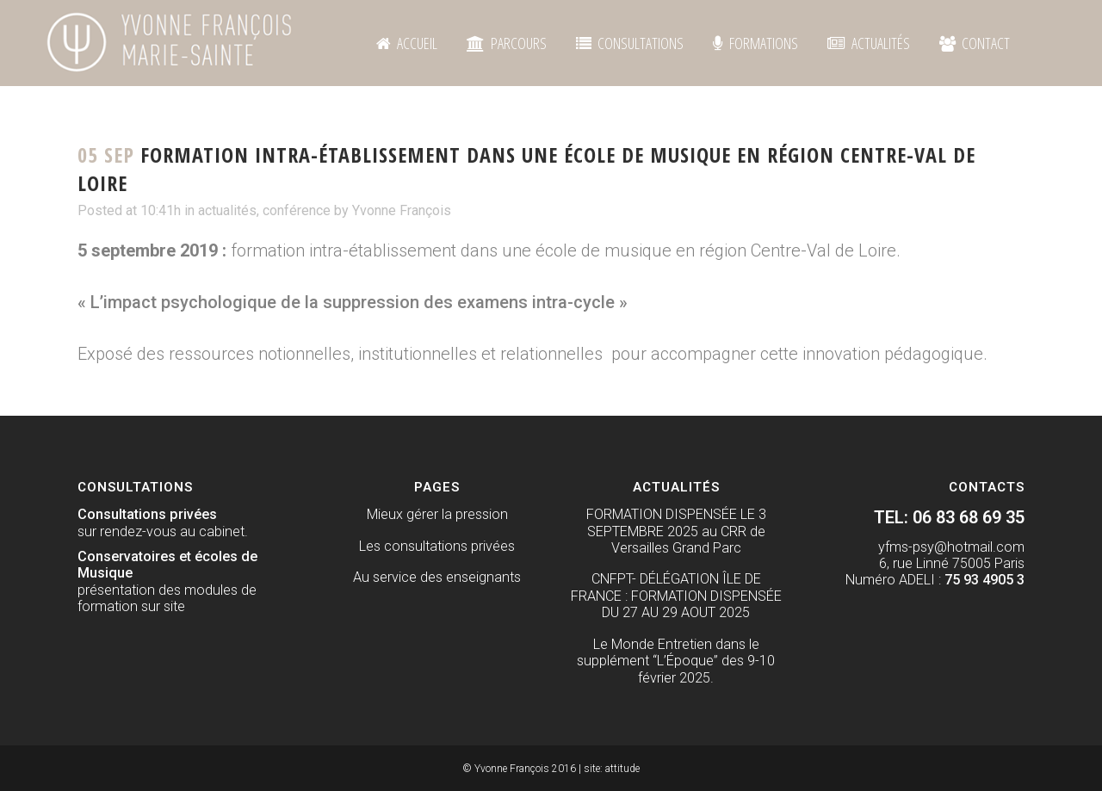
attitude (622, 769)
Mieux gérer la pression (437, 514)
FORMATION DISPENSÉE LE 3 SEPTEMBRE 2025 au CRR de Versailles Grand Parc (676, 531)
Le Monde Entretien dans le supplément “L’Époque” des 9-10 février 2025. (676, 661)
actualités (227, 210)
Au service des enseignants (437, 577)
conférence (297, 210)
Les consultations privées (437, 546)
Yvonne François (401, 210)
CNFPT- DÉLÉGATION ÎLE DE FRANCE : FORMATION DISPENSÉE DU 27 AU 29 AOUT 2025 (676, 596)
